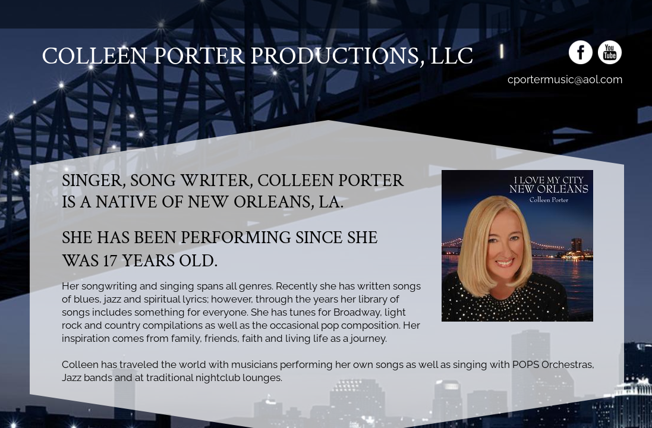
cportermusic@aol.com (565, 79)
